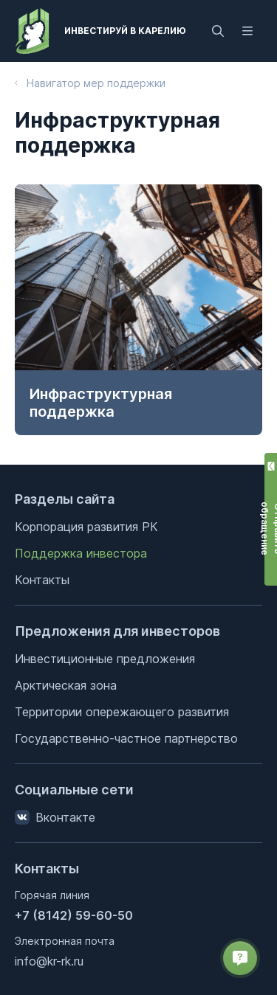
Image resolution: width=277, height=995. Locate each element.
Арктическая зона (66, 685)
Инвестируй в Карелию (125, 30)
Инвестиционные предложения (105, 658)
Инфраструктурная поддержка (101, 402)
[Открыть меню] (247, 31)
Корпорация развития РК (86, 526)
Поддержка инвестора (81, 553)
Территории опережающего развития (122, 711)
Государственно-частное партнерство (126, 738)
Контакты (42, 579)
